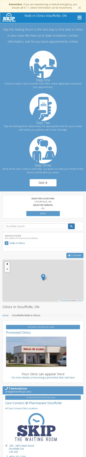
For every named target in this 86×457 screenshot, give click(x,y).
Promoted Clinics (18, 332)
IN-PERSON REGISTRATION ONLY (41, 397)
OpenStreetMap (65, 300)
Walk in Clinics (17, 243)
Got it (43, 182)
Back (43, 213)
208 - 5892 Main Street (21, 448)
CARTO (80, 300)
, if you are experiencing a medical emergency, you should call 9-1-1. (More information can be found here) (43, 6)
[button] (43, 277)
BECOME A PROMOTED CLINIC (41, 327)
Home (6, 315)
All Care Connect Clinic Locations (21, 408)
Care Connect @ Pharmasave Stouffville (33, 403)
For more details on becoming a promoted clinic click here (43, 377)
